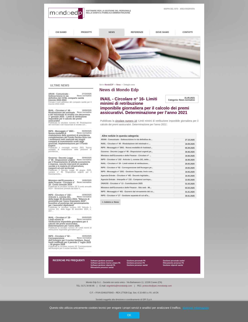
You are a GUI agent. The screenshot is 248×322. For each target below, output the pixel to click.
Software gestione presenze (102, 261)
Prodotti (86, 32)
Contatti (188, 32)
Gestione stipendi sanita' (173, 265)
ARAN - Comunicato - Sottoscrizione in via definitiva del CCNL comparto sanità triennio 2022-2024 (66, 97)
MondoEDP (109, 85)
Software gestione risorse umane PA (105, 263)
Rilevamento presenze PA (173, 263)
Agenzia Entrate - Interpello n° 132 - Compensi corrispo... (126, 179)
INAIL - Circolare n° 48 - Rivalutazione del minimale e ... (125, 144)
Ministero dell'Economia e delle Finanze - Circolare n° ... (126, 156)
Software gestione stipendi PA (103, 265)
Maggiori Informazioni (196, 307)
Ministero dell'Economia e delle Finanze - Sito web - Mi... (126, 188)
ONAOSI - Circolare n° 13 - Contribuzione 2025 (122, 183)
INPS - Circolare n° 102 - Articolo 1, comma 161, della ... (126, 159)
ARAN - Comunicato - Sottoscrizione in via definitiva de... (126, 139)
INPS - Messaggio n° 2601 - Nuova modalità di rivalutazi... (126, 148)
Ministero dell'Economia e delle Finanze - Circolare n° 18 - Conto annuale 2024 (61, 182)
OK (129, 315)
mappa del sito (171, 9)
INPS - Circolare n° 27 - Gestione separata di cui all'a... (125, 196)
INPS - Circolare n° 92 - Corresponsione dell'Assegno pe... (127, 168)
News (112, 32)
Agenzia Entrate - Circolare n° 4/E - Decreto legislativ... (125, 176)
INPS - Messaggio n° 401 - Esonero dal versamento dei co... (127, 192)
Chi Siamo (61, 32)
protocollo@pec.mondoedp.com (157, 286)
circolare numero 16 (126, 120)
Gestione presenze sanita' (137, 265)
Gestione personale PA (136, 261)
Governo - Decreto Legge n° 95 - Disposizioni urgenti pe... (127, 152)
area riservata (187, 9)
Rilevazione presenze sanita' (102, 267)
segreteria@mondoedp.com (119, 286)
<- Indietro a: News (110, 202)
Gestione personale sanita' (174, 261)
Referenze (137, 32)
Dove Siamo (162, 32)
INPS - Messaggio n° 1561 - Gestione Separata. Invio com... (127, 172)
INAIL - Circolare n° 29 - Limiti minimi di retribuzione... (125, 163)
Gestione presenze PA (136, 263)
